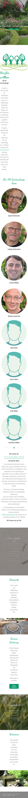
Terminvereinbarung (5, 150)
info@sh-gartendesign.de (8, 515)
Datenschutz (9, 795)
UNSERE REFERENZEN (14, 686)
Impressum (4, 795)
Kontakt (13, 795)
